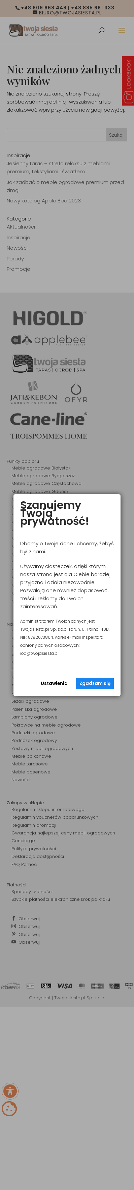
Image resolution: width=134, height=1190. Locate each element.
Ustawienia (54, 683)
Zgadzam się (94, 683)
